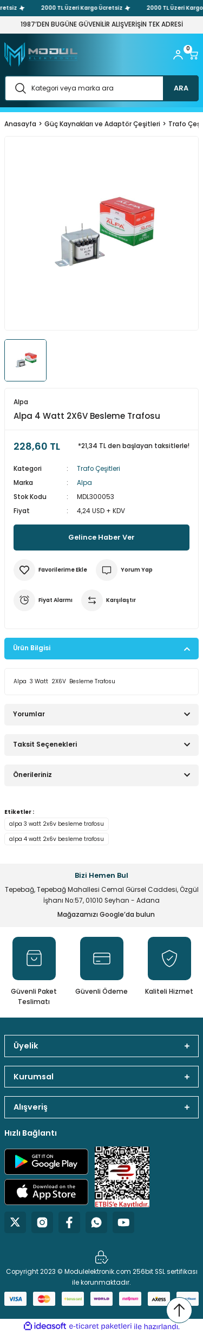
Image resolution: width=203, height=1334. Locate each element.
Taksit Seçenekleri (45, 744)
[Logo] (40, 54)
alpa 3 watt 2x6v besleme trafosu (56, 824)
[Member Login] (178, 54)
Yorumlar (29, 714)
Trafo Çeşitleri (98, 468)
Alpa (84, 482)
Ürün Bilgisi (31, 648)
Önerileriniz (32, 774)
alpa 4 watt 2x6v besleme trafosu (56, 839)
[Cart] (193, 54)
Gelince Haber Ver (101, 537)
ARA (181, 88)
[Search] (101, 88)
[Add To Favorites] (50, 570)
